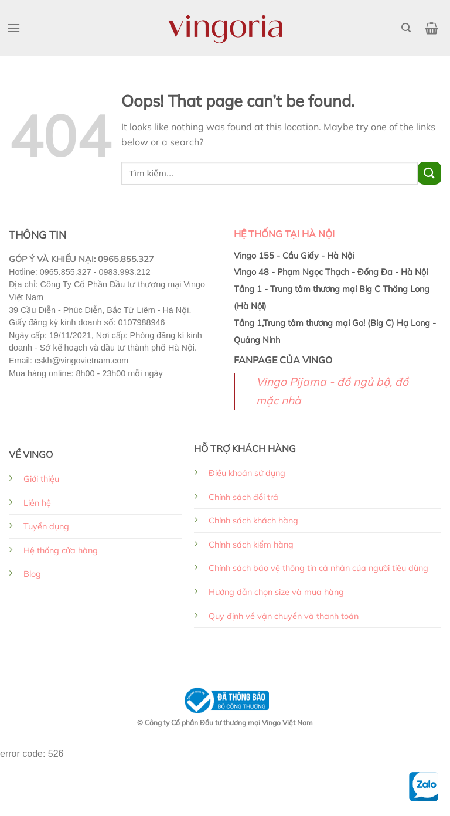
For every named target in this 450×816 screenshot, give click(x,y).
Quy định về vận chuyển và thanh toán (284, 616)
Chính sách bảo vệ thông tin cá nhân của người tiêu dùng (318, 568)
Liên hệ (37, 503)
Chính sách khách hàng (253, 520)
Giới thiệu (41, 479)
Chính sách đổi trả (243, 497)
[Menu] (13, 27)
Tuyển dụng (46, 526)
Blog (32, 574)
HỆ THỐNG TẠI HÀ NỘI (284, 234)
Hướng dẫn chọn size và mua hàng (276, 592)
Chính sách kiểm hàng (251, 544)
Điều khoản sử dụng (247, 473)
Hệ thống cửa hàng (60, 550)
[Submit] (429, 173)
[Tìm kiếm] (406, 27)
